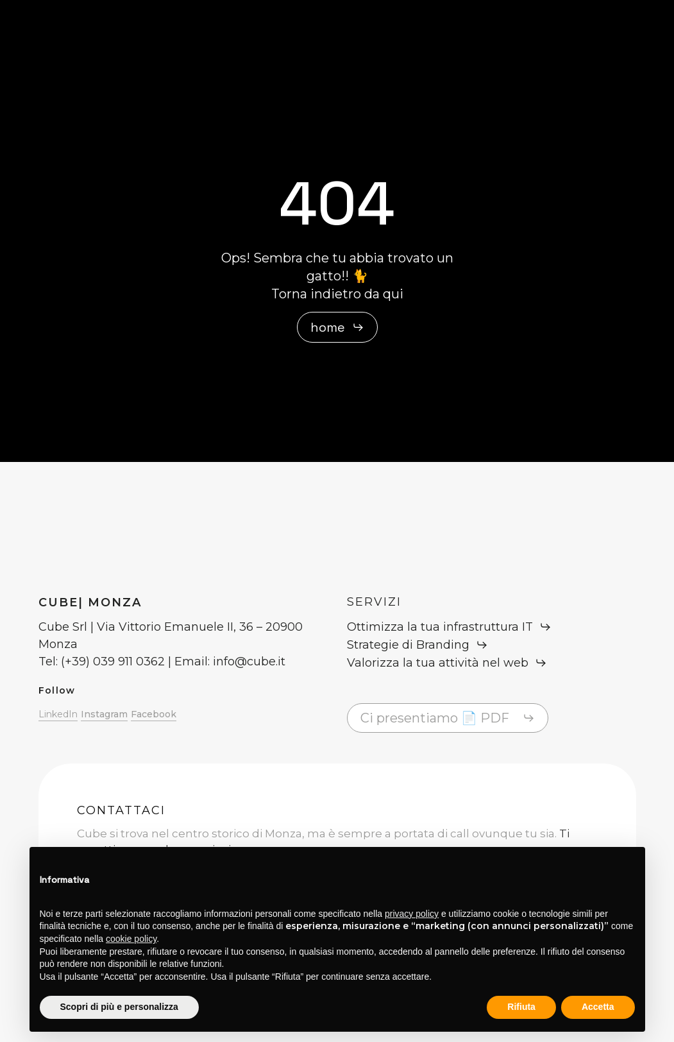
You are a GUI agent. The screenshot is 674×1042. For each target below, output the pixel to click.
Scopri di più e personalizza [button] (119, 1007)
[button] (337, 327)
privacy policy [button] (412, 914)
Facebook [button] (153, 714)
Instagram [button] (104, 714)
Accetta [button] (598, 1007)
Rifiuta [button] (521, 1007)
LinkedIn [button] (58, 714)
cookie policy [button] (131, 939)
